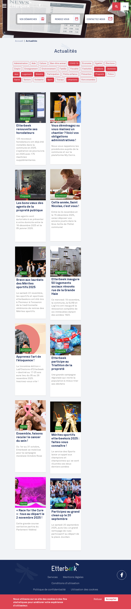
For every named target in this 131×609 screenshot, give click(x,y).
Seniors (27, 80)
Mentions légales (73, 577)
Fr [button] (124, 7)
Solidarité (39, 80)
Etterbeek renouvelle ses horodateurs (26, 129)
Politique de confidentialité (49, 589)
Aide (34, 63)
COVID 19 (74, 63)
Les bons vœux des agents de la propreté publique (29, 207)
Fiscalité (74, 69)
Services (53, 577)
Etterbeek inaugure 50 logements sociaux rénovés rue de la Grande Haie (65, 287)
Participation (53, 74)
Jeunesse (111, 69)
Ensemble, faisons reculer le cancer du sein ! (29, 437)
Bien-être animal (58, 63)
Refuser (98, 599)
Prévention (86, 74)
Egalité (98, 63)
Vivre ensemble (88, 80)
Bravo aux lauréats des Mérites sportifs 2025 (29, 283)
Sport (50, 80)
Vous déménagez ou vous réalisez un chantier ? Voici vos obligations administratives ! (65, 133)
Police (111, 74)
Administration (21, 63)
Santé (17, 80)
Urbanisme (72, 80)
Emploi (17, 69)
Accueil (19, 41)
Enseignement (31, 69)
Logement (27, 74)
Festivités (87, 69)
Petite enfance (70, 74)
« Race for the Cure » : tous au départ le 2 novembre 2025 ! (30, 514)
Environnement (49, 69)
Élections (110, 63)
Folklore (99, 69)
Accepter (111, 599)
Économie (86, 63)
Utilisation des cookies (84, 589)
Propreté (99, 74)
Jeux (16, 74)
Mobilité (39, 74)
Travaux (60, 80)
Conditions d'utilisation (65, 583)
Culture (43, 63)
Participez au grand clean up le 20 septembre (65, 515)
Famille (63, 69)
